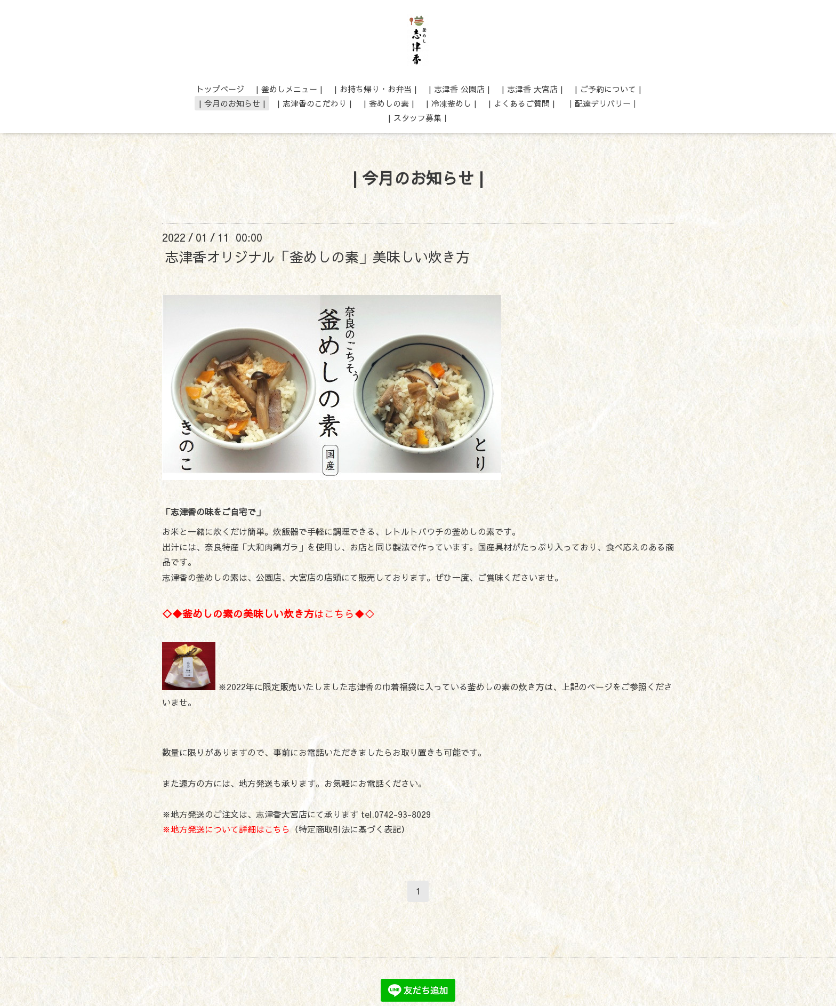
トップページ (220, 88)
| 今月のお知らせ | (232, 103)
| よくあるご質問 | (521, 103)
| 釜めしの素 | (389, 103)
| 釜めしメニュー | (289, 88)
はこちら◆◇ (268, 613)
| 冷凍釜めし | (451, 103)
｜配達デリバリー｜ (603, 103)
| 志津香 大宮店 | (532, 88)
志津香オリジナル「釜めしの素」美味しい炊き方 (317, 256)
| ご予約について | (608, 88)
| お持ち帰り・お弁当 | (375, 88)
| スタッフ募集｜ (418, 117)
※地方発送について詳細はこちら (226, 829)
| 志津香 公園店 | (459, 88)
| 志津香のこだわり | (314, 103)
